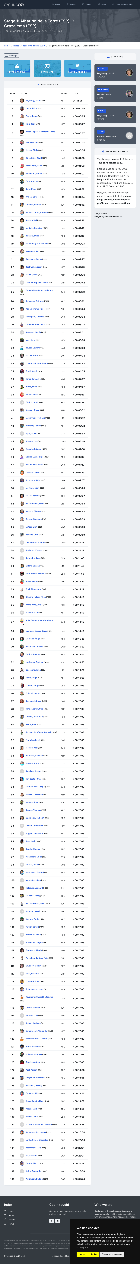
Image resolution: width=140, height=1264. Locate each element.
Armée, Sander (32, 197)
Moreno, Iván (32, 1015)
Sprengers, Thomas (35, 316)
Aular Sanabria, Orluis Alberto (39, 620)
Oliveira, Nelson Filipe (36, 597)
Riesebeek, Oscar (34, 701)
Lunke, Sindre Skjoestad (37, 1140)
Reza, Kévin (31, 841)
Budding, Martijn (33, 911)
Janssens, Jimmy (34, 259)
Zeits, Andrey (32, 181)
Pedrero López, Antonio (37, 212)
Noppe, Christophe (34, 833)
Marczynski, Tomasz (35, 418)
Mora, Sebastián (33, 880)
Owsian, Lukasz (33, 472)
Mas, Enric (30, 340)
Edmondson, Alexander (37, 1031)
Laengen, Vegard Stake (36, 631)
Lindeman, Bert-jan (34, 662)
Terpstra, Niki (32, 1093)
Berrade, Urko (32, 534)
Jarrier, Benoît (32, 927)
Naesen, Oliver (32, 410)
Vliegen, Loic (32, 441)
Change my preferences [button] (112, 1254)
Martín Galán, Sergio (35, 786)
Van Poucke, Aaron (34, 464)
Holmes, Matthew (34, 1054)
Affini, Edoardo (33, 1046)
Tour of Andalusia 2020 (34, 46)
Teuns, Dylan (32, 116)
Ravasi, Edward (33, 348)
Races (16, 46)
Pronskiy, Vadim (33, 425)
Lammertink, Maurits (35, 542)
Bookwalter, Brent (34, 267)
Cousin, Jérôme (33, 1062)
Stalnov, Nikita (32, 612)
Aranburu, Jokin (33, 934)
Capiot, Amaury (33, 654)
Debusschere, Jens (34, 989)
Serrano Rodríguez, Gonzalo (39, 732)
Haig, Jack (30, 124)
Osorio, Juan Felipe (34, 457)
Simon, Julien (32, 394)
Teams (12, 1219)
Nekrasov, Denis (33, 332)
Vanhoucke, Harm (34, 165)
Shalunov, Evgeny (34, 550)
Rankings (11, 55)
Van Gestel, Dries (33, 779)
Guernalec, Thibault (35, 818)
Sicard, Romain (33, 496)
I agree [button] (82, 1254)
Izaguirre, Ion (32, 142)
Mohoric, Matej (33, 895)
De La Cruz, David (34, 158)
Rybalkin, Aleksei (33, 771)
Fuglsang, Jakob (33, 100)
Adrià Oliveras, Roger (35, 309)
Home (7, 46)
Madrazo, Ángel (33, 639)
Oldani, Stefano (33, 566)
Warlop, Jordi (32, 402)
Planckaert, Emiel (34, 857)
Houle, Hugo (31, 677)
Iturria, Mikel (31, 386)
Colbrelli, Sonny (33, 693)
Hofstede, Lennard (34, 888)
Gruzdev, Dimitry (33, 966)
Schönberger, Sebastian (37, 243)
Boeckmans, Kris (33, 1148)
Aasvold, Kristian (33, 449)
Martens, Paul (32, 802)
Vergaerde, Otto (33, 480)
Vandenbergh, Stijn (34, 709)
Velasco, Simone (33, 511)
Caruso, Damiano (34, 519)
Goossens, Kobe (33, 670)
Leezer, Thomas (33, 1007)
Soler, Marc (31, 189)
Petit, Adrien (31, 1070)
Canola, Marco (32, 1163)
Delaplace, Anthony (35, 301)
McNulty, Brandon (34, 228)
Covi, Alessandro (34, 589)
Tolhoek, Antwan (33, 204)
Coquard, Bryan (33, 981)
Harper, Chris (32, 150)
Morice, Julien (32, 864)
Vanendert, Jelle (33, 379)
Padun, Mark (31, 1109)
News (11, 1224)
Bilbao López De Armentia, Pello (40, 131)
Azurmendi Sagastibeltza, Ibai (39, 997)
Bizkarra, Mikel (32, 236)
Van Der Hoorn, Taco (35, 903)
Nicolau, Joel (32, 748)
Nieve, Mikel (31, 220)
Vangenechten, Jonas (36, 1132)
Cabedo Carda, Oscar (35, 324)
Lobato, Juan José (34, 716)
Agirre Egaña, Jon (34, 1171)
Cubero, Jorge (32, 685)
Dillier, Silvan (32, 274)
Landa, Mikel (31, 108)
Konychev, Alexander (35, 1077)
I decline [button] (93, 1254)
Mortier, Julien (32, 488)
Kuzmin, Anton (32, 763)
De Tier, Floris (32, 355)
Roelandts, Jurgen (34, 942)
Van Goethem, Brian (35, 503)
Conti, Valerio (32, 371)
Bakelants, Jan (32, 251)
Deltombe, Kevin (33, 558)
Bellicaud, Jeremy (34, 1085)
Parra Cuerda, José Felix (37, 958)
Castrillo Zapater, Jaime (37, 282)
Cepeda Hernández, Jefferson (39, 290)
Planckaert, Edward (35, 872)
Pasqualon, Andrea (34, 646)
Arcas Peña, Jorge (34, 605)
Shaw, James (32, 581)
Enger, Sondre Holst (35, 1101)
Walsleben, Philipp (34, 1179)
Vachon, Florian (33, 919)
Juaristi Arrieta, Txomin (36, 1039)
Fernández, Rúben (34, 173)
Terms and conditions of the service (67, 1256)
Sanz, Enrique (32, 973)
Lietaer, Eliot (31, 527)
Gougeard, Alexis (34, 950)
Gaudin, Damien (33, 849)
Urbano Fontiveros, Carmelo (39, 1124)
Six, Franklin (31, 1155)
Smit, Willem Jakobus (36, 573)
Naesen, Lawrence (34, 794)
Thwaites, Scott (33, 740)
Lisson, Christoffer (34, 825)
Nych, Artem (31, 433)
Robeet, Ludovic (33, 1023)
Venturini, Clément (34, 755)
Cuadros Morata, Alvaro (37, 363)
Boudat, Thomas (33, 810)
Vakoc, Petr (31, 724)
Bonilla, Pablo (32, 1116)
